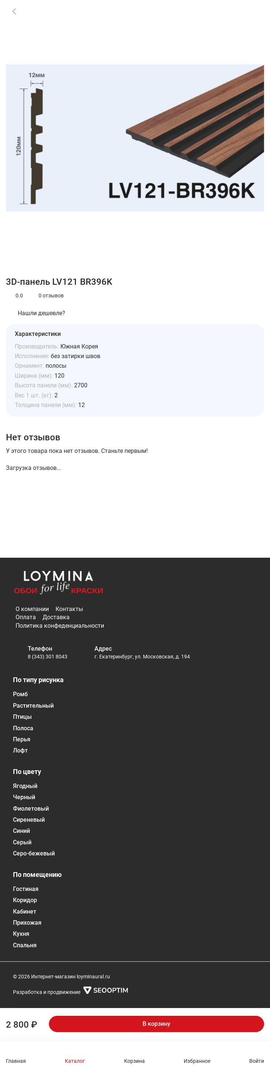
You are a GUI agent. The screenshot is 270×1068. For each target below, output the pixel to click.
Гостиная (26, 888)
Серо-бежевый (34, 853)
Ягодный (25, 786)
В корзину (156, 1023)
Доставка (56, 617)
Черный (24, 797)
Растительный (33, 705)
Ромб (20, 694)
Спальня (25, 945)
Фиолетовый (31, 808)
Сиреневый (29, 819)
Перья (21, 739)
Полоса (23, 728)
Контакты (69, 609)
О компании (32, 609)
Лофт (20, 750)
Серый (22, 842)
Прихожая (27, 922)
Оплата (26, 617)
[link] (14, 11)
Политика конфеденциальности (60, 625)
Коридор (25, 900)
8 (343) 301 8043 (47, 657)
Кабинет (24, 911)
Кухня (21, 933)
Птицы (22, 716)
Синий (21, 830)
